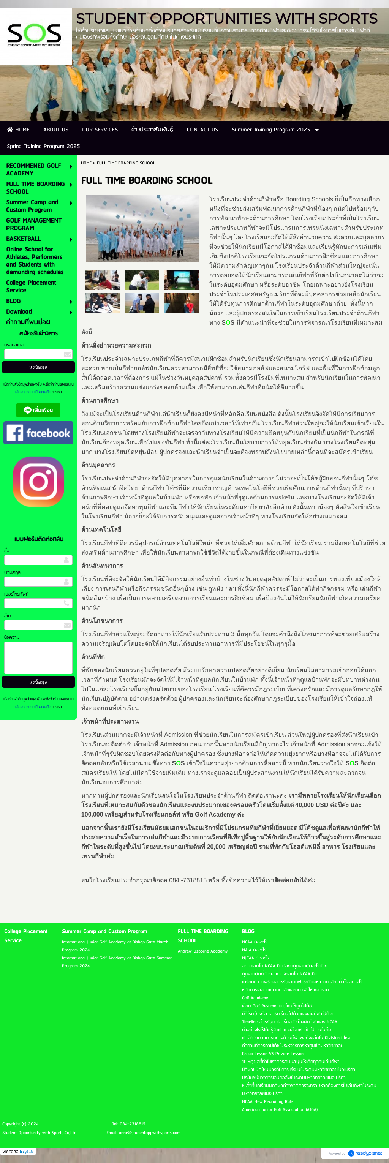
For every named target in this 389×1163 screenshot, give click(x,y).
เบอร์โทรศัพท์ (16, 594)
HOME (86, 163)
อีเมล (8, 616)
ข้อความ (11, 638)
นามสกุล (12, 573)
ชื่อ (6, 551)
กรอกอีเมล (14, 345)
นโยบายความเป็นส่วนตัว (33, 392)
